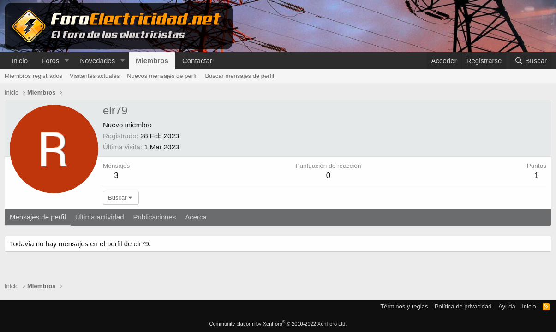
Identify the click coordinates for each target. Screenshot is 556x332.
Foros (50, 61)
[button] (66, 60)
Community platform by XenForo (278, 323)
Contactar (197, 61)
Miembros (152, 61)
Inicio (20, 61)
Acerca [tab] (196, 217)
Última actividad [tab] (99, 217)
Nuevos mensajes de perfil (162, 75)
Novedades (97, 61)
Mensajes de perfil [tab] (38, 217)
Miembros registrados (33, 75)
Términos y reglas (404, 306)
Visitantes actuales (95, 75)
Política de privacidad (463, 306)
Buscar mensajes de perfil (239, 75)
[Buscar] (530, 60)
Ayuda (506, 306)
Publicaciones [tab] (154, 217)
